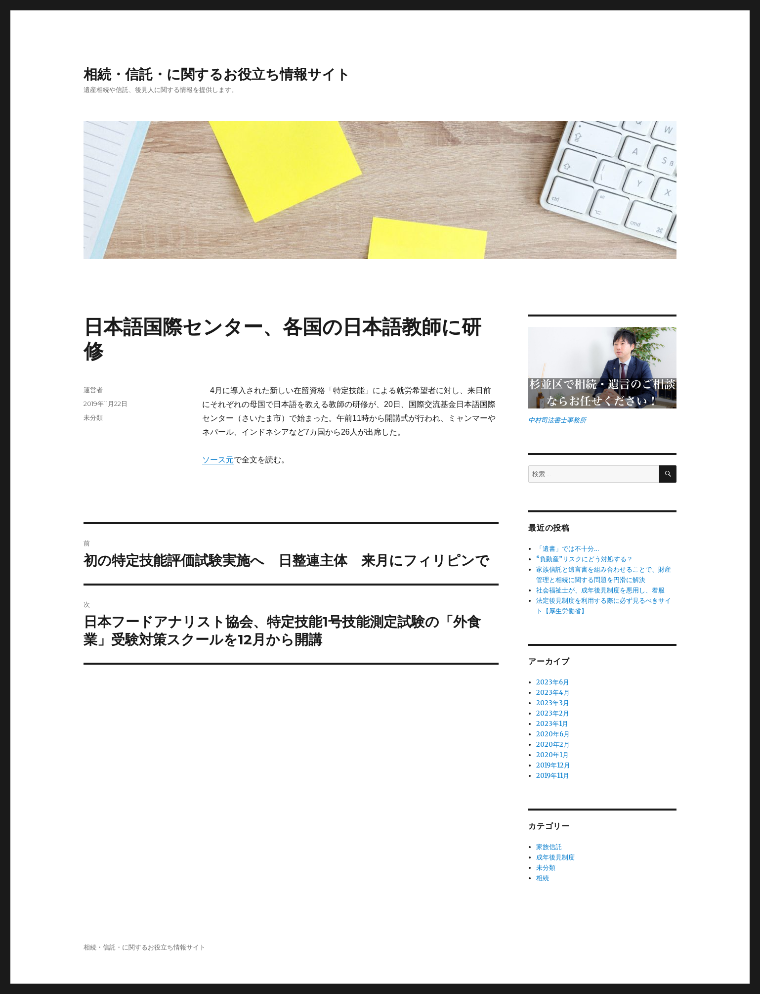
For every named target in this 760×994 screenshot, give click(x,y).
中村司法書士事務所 (557, 420)
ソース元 (218, 459)
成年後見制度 (555, 857)
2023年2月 (552, 713)
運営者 (93, 390)
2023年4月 (553, 692)
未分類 (93, 417)
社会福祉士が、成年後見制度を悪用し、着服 (600, 590)
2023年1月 (552, 724)
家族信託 (549, 847)
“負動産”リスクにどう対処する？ (584, 559)
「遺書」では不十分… (567, 548)
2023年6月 (552, 682)
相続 (542, 878)
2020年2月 (553, 744)
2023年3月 (552, 703)
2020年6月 (553, 734)
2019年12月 (553, 765)
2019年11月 (552, 775)
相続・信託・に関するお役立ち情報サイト (217, 74)
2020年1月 (552, 755)
